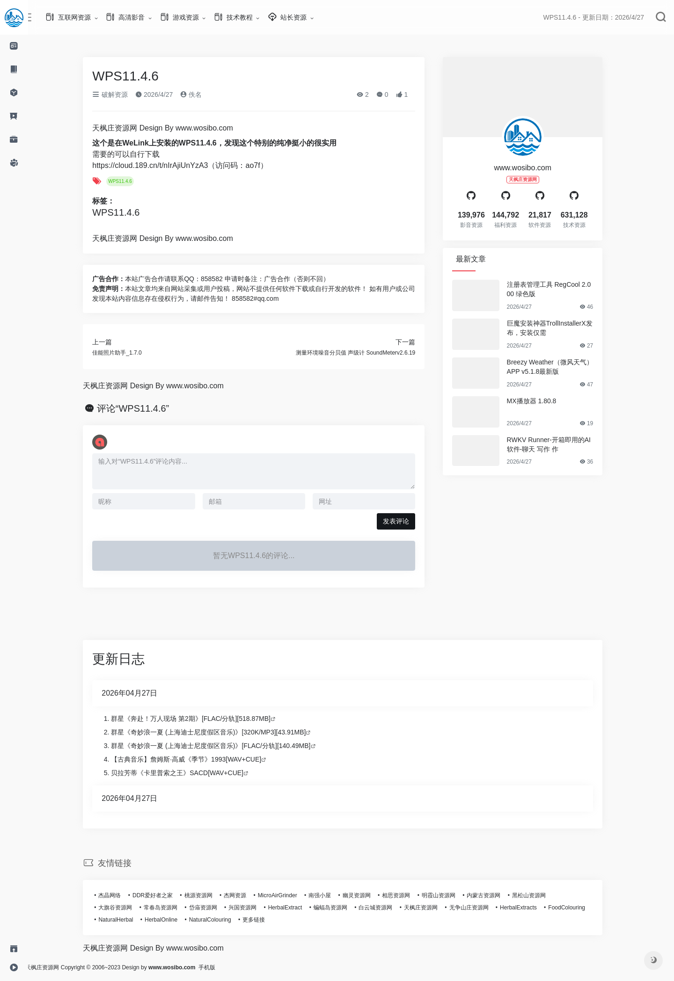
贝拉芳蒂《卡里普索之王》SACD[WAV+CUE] (185, 773)
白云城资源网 (384, 907)
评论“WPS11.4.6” (141, 408)
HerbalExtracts (526, 907)
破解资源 (118, 94)
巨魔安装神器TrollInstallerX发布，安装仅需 (558, 328)
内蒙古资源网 (492, 895)
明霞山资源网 (447, 895)
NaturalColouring (218, 919)
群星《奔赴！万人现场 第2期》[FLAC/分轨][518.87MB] (199, 718)
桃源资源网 (206, 895)
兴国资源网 (251, 907)
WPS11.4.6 (128, 181)
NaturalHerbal (124, 919)
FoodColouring (575, 907)
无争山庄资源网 (477, 907)
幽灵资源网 (365, 895)
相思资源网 (404, 895)
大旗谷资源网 (123, 907)
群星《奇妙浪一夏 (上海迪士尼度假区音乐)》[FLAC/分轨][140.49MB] (219, 745)
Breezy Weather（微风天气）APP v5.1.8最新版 (558, 366)
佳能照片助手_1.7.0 (125, 352)
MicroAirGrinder (285, 895)
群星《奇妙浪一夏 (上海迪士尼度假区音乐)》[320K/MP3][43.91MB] (216, 732)
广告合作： (117, 279)
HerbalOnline (169, 919)
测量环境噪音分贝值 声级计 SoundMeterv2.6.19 (364, 352)
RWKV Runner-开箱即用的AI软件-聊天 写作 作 (557, 444)
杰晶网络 (118, 895)
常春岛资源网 (169, 907)
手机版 (223, 967)
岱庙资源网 (211, 907)
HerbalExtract (293, 907)
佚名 (199, 94)
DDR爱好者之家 (161, 895)
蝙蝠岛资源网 (339, 907)
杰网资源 (243, 895)
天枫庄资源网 (429, 907)
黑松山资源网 (537, 895)
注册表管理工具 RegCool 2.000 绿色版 (557, 289)
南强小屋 (328, 895)
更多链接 (262, 919)
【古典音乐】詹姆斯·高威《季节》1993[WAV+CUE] (194, 759)
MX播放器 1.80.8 (539, 401)
